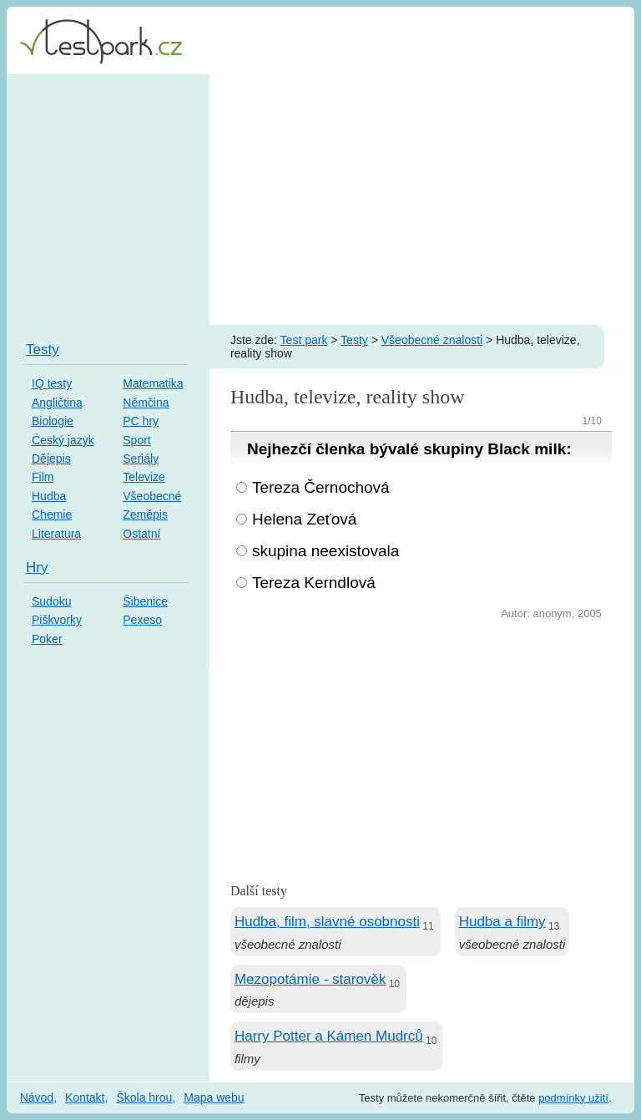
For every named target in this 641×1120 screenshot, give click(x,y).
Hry (37, 567)
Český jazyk (63, 440)
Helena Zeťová (304, 519)
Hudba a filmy (502, 922)
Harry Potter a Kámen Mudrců (329, 1036)
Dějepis (51, 458)
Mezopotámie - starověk (310, 979)
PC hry (141, 421)
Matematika (153, 383)
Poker (47, 639)
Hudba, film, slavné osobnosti (327, 922)
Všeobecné (152, 496)
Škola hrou (144, 1097)
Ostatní (141, 533)
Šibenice (145, 601)
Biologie (52, 421)
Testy (354, 340)
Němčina (146, 402)
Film (42, 477)
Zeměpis (145, 514)
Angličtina (57, 402)
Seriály (141, 458)
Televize (144, 477)
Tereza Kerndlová (314, 582)
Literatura (56, 533)
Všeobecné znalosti (431, 340)
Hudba (49, 496)
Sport (136, 440)
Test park (304, 340)
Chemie (52, 514)
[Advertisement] (320, 200)
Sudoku (51, 601)
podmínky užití (573, 1098)
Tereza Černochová (321, 487)
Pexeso (142, 619)
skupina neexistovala (325, 551)
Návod (36, 1097)
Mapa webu (214, 1097)
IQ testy (52, 383)
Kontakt (84, 1097)
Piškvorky (57, 619)
